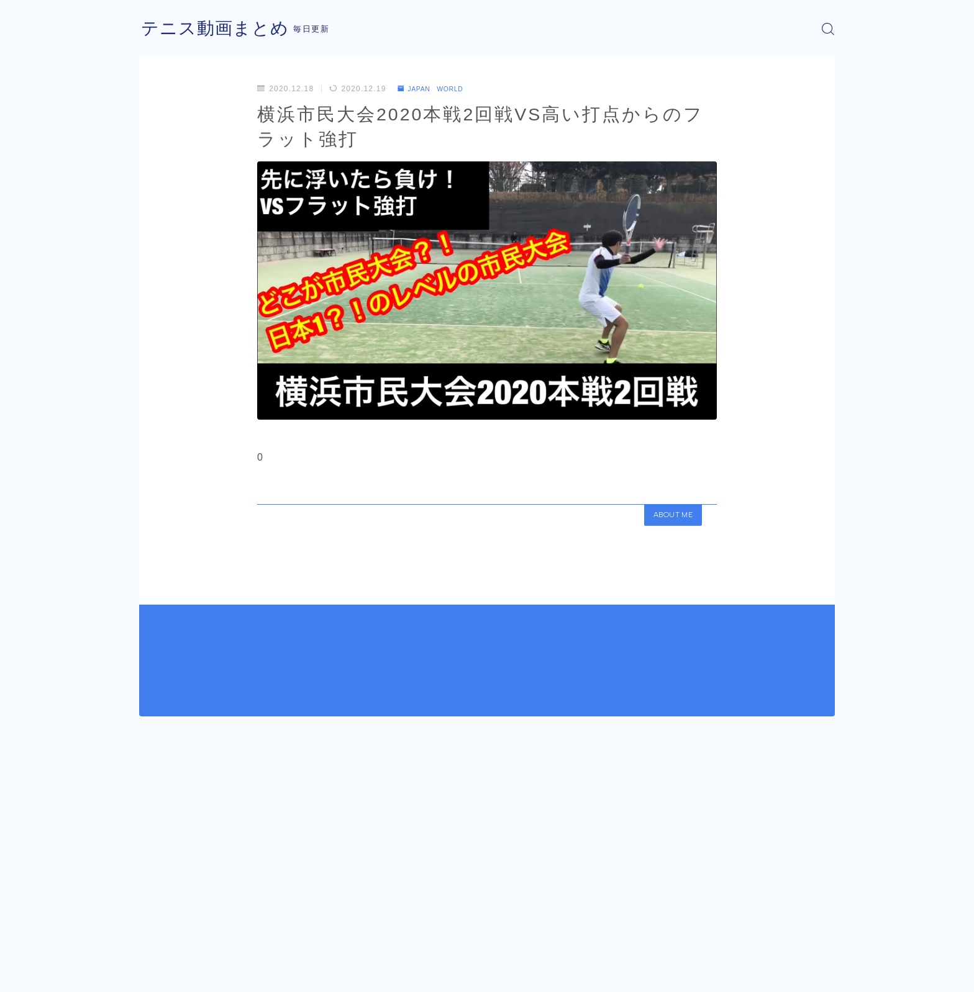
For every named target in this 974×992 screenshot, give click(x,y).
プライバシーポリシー (244, 973)
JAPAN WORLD (436, 88)
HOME (153, 936)
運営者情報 (159, 973)
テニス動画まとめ (220, 29)
